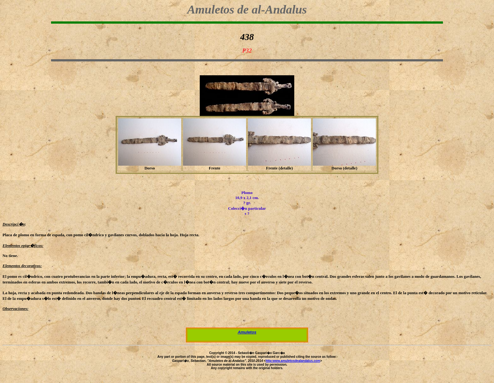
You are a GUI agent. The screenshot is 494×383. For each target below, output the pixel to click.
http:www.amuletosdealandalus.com (293, 361)
